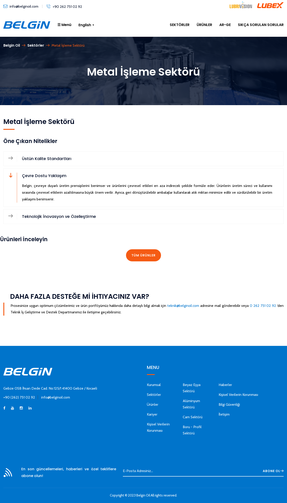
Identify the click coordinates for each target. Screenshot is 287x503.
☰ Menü (64, 24)
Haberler (225, 385)
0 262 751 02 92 (263, 306)
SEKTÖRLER (179, 24)
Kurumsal (154, 385)
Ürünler (152, 404)
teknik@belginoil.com (183, 306)
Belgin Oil (11, 45)
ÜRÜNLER (204, 24)
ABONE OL (273, 471)
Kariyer (152, 414)
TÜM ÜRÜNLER (143, 255)
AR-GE (225, 24)
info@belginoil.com (24, 6)
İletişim (224, 414)
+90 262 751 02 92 (67, 6)
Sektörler (35, 45)
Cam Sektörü (192, 417)
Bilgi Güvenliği (229, 404)
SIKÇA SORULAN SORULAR (261, 24)
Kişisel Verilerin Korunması (238, 394)
